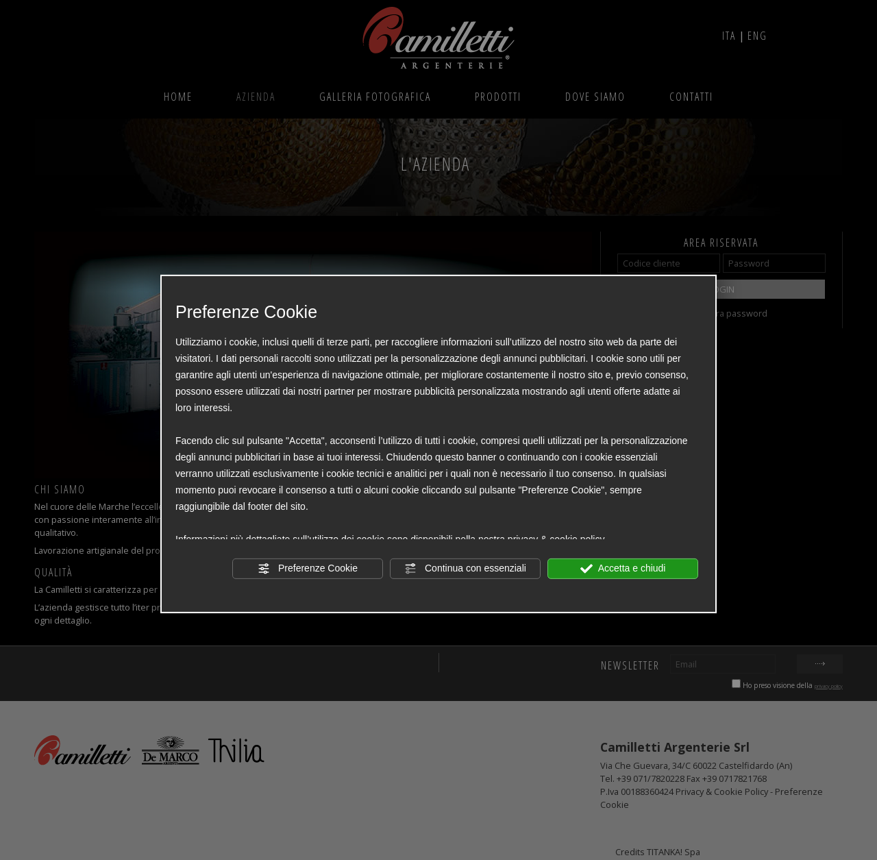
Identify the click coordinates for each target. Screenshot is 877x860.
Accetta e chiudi (623, 568)
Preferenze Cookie (308, 568)
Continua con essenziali (465, 568)
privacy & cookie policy (556, 538)
